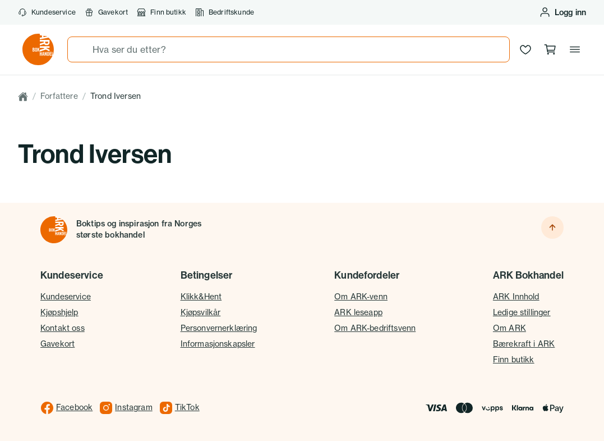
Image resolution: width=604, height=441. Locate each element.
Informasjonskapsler (218, 344)
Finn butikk (161, 12)
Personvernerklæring (219, 328)
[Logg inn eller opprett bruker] (562, 12)
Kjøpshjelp (59, 312)
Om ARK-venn (361, 297)
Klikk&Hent (201, 297)
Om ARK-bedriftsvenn (375, 328)
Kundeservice (47, 12)
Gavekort (106, 12)
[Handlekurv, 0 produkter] (550, 49)
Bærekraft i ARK (524, 344)
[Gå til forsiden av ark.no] (38, 49)
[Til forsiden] (53, 229)
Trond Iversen (115, 96)
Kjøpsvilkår (201, 312)
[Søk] (80, 49)
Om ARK (509, 328)
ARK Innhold (516, 297)
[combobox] (288, 49)
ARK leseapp (358, 312)
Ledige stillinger (522, 312)
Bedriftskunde (224, 12)
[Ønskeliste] (525, 49)
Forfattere (59, 96)
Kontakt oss (62, 328)
